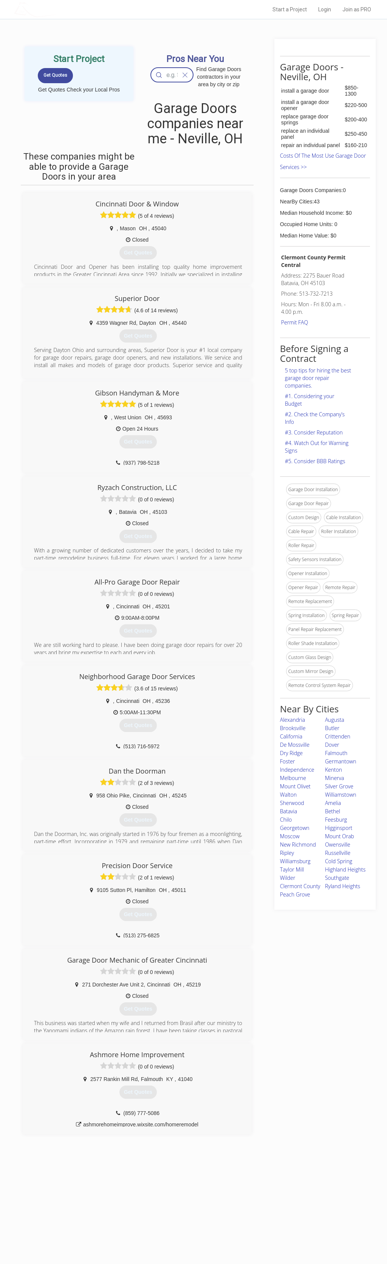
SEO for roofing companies (287, 1234)
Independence (297, 769)
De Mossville (295, 744)
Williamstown (340, 794)
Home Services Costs (93, 1200)
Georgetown (295, 827)
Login (324, 9)
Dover (332, 744)
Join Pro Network (172, 1200)
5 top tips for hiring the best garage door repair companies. (318, 378)
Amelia (333, 802)
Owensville (337, 844)
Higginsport (338, 827)
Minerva (334, 778)
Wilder (287, 877)
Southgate (337, 877)
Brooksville (293, 728)
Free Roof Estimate (91, 1225)
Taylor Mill (292, 869)
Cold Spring (338, 861)
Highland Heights (345, 869)
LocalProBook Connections (288, 1225)
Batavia (288, 811)
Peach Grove (295, 894)
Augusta (334, 719)
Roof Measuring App (176, 1217)
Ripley (287, 852)
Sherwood (292, 802)
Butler (332, 728)
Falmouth (336, 753)
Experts (162, 1208)
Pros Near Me (85, 1208)
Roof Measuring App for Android (188, 1234)
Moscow (290, 836)
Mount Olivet (295, 786)
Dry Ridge (291, 753)
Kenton (333, 769)
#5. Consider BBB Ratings (315, 461)
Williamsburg (295, 861)
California (291, 736)
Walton (288, 794)
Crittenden (337, 736)
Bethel (332, 811)
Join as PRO (356, 9)
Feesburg (336, 819)
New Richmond (298, 844)
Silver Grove (339, 786)
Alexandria (292, 719)
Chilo (286, 819)
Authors (268, 1217)
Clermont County (300, 886)
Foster (287, 761)
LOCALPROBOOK (58, 9)
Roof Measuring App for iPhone (187, 1225)
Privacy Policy (274, 1208)
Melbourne (293, 778)
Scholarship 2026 (278, 1200)
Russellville (337, 852)
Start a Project (289, 9)
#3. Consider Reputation (314, 432)
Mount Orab (339, 836)
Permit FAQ (294, 322)
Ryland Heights (342, 886)
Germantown (340, 761)
